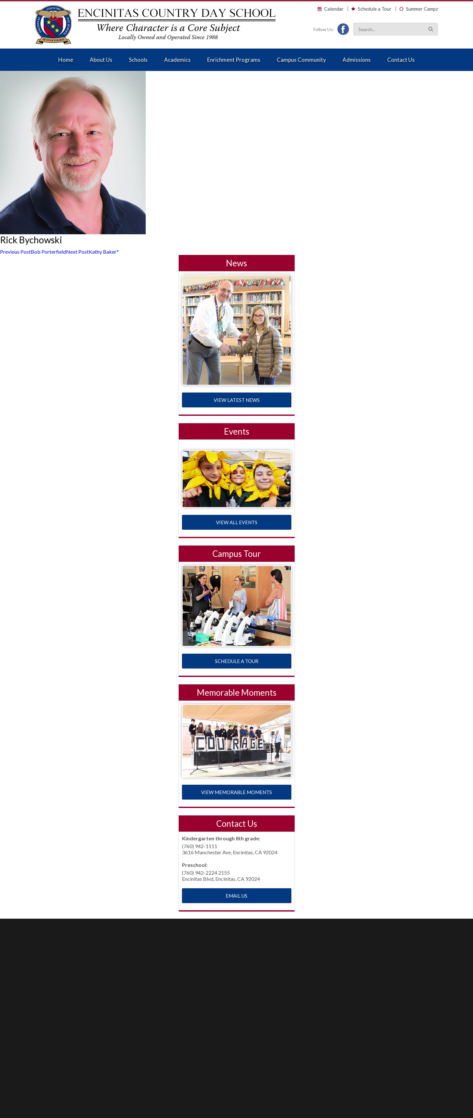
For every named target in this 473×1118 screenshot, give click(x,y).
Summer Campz (422, 9)
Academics (177, 59)
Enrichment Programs (233, 59)
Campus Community (301, 59)
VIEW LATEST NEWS (237, 400)
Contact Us (401, 59)
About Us (101, 59)
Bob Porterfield (33, 252)
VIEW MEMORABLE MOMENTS (236, 792)
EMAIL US (236, 896)
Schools (138, 59)
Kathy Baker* (92, 252)
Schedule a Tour (374, 9)
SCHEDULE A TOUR (236, 661)
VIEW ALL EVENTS (236, 522)
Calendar (333, 9)
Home (65, 59)
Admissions (357, 59)
